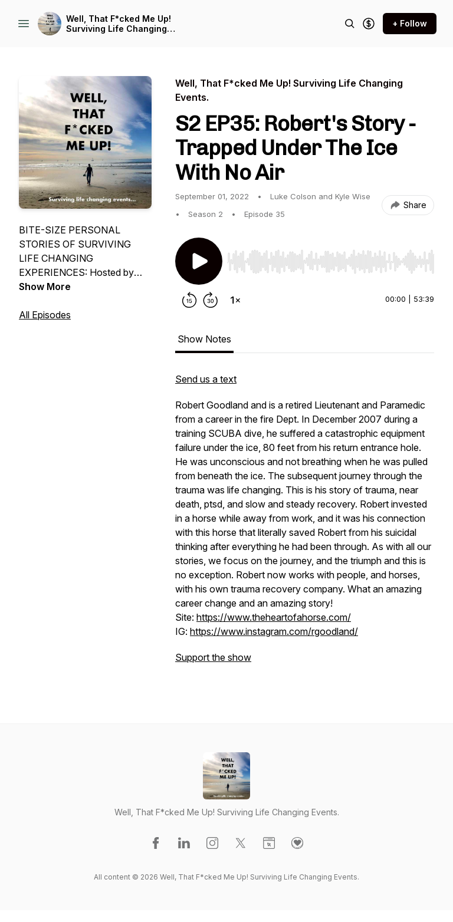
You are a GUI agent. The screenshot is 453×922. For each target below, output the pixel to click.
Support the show (213, 657)
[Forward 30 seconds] (210, 300)
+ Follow (409, 23)
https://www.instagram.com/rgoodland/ (274, 631)
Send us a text (206, 379)
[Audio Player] (330, 258)
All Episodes (45, 315)
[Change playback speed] (235, 300)
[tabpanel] (304, 524)
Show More (45, 286)
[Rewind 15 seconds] (189, 300)
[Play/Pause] (198, 261)
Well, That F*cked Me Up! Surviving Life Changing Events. (118, 24)
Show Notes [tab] (204, 339)
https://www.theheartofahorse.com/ (273, 617)
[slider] (330, 261)
